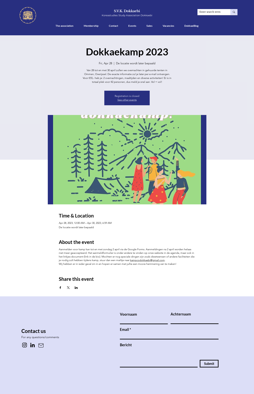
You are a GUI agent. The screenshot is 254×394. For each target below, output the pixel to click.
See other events (127, 99)
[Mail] (41, 345)
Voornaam (128, 314)
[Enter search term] (211, 12)
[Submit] (209, 363)
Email (124, 329)
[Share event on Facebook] (60, 287)
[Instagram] (24, 345)
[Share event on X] (68, 287)
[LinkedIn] (32, 345)
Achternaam (181, 314)
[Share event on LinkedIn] (76, 287)
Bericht (126, 345)
